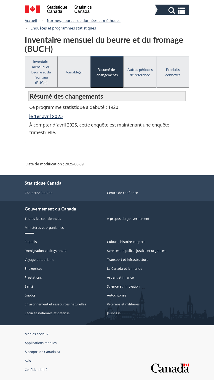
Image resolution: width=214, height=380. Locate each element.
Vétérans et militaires (123, 304)
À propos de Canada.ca (42, 352)
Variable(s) (74, 72)
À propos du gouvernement (128, 218)
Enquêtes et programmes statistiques (63, 28)
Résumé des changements (107, 72)
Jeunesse (114, 313)
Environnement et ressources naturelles (55, 304)
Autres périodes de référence (140, 72)
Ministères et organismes (44, 227)
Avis (28, 360)
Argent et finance (120, 277)
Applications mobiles (41, 343)
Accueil (31, 20)
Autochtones (116, 295)
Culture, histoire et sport (126, 242)
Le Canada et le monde (124, 268)
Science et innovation (123, 286)
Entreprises (33, 268)
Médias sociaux (36, 334)
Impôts (30, 295)
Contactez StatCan (39, 193)
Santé (29, 286)
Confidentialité (36, 369)
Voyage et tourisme (39, 259)
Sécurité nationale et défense (47, 313)
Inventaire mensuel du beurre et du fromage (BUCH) (41, 72)
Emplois (31, 242)
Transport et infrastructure (127, 259)
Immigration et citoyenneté (46, 250)
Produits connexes (172, 72)
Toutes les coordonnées (43, 218)
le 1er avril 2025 (46, 116)
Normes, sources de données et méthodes (83, 20)
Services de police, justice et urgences (136, 250)
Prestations (33, 277)
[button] (172, 10)
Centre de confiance (122, 193)
